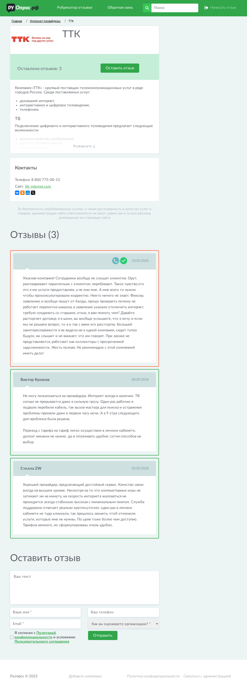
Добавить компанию (85, 676)
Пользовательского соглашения (41, 641)
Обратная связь (120, 7)
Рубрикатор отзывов (74, 7)
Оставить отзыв (120, 68)
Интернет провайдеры (45, 21)
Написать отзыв (223, 7)
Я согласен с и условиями (44, 637)
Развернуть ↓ (84, 146)
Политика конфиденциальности (153, 676)
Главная (17, 21)
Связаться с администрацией (207, 676)
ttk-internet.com (38, 186)
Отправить (102, 635)
